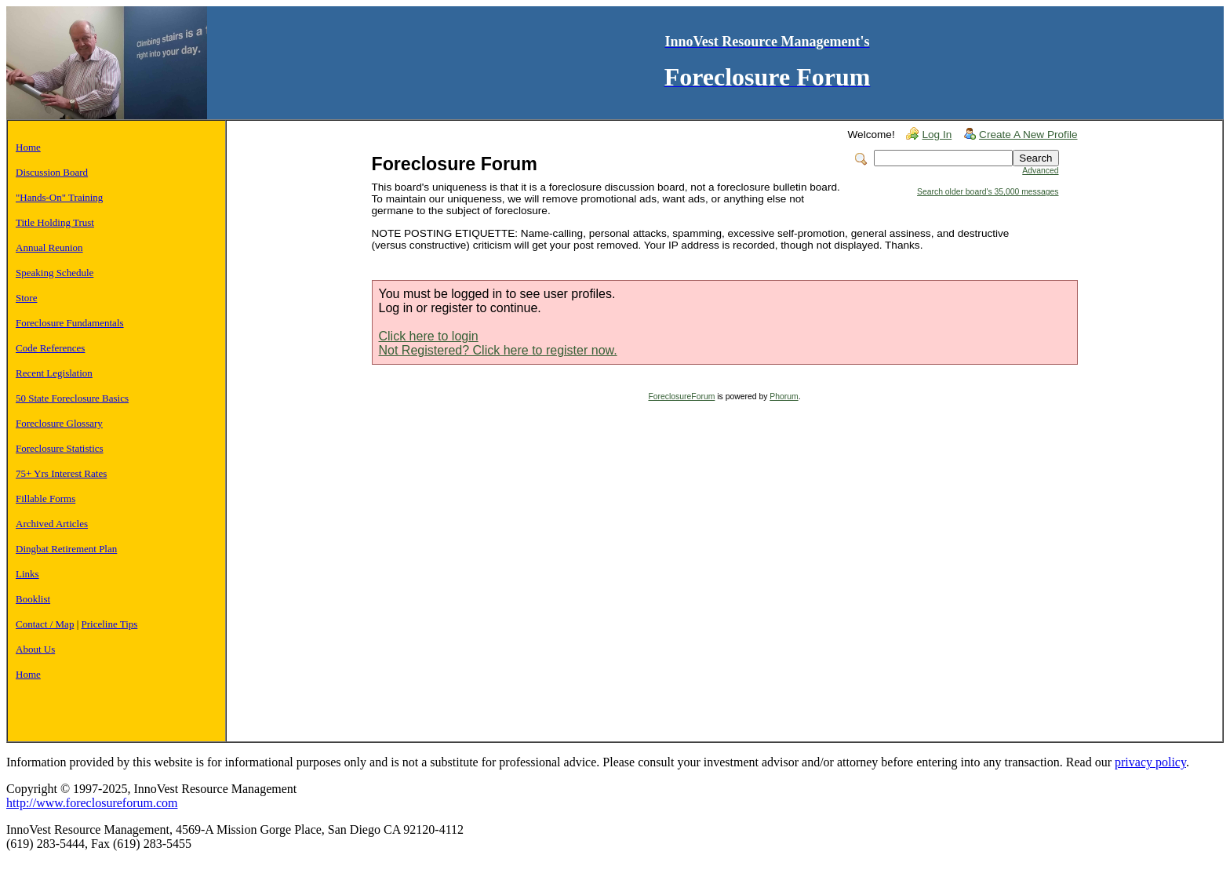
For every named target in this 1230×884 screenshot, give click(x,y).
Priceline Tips (110, 624)
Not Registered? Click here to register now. (498, 350)
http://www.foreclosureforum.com (91, 802)
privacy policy (1150, 762)
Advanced (1040, 170)
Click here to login (429, 336)
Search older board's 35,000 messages (987, 191)
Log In (937, 134)
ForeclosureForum (681, 396)
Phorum (784, 396)
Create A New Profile (1028, 134)
